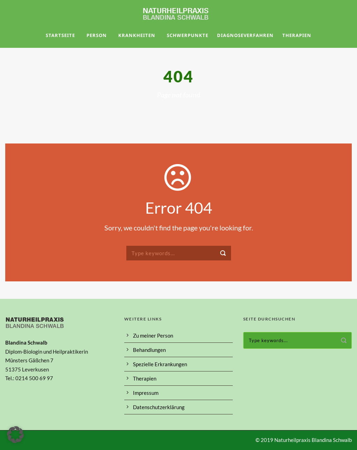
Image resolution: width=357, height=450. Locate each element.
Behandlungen (149, 350)
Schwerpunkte (187, 35)
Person (97, 35)
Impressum (145, 393)
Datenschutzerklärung (159, 407)
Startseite (60, 35)
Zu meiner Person (153, 335)
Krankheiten (136, 35)
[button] (15, 434)
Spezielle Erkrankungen (160, 364)
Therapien (296, 35)
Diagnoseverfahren (245, 35)
